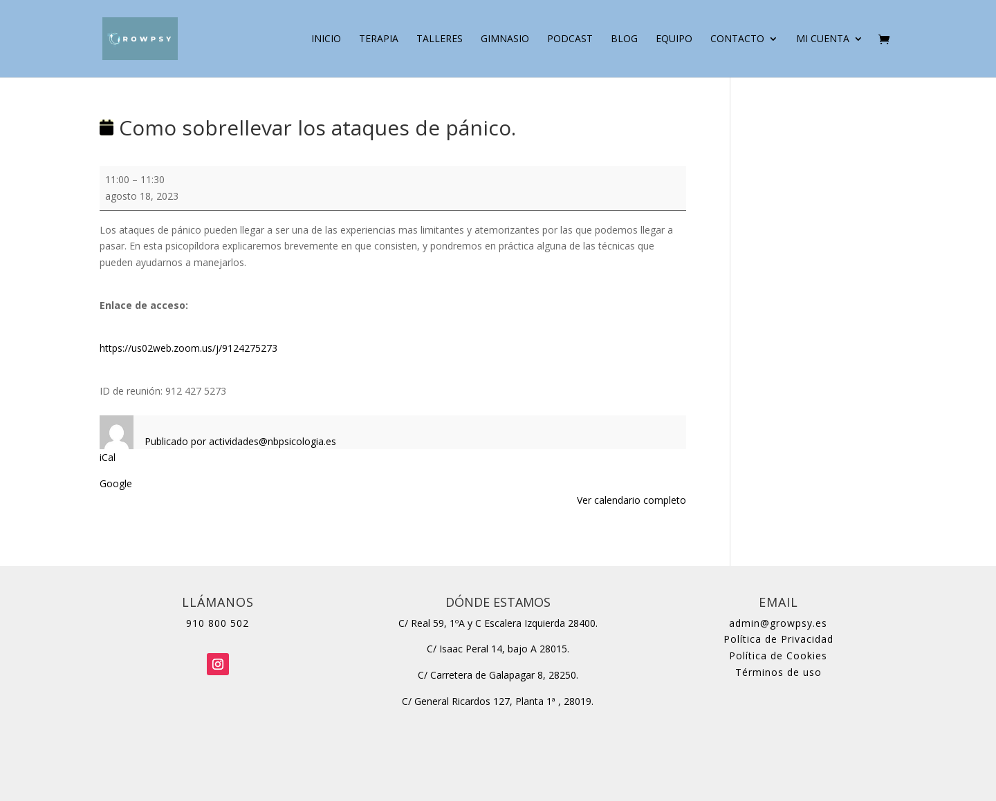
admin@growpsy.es (778, 623)
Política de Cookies (778, 655)
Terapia (378, 39)
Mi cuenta (822, 39)
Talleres (439, 39)
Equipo (674, 39)
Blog (624, 39)
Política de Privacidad (778, 638)
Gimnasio (505, 39)
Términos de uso (778, 672)
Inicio (326, 39)
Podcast (570, 39)
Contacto (737, 39)
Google (116, 483)
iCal (108, 457)
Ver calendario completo (631, 500)
